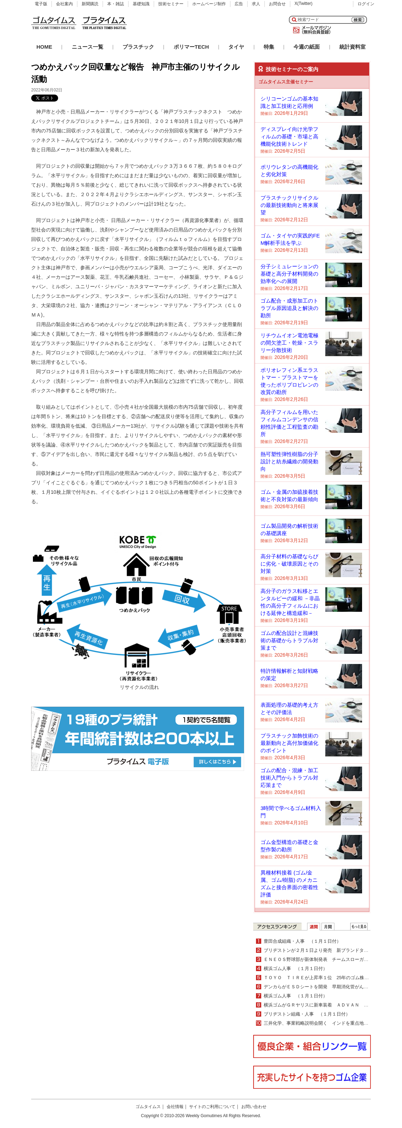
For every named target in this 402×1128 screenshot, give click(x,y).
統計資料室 (352, 47)
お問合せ (277, 3)
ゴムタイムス (148, 1106)
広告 (239, 3)
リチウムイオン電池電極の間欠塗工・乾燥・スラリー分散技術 (289, 342)
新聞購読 (90, 3)
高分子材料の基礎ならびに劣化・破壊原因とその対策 (289, 563)
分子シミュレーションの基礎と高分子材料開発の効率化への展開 (289, 273)
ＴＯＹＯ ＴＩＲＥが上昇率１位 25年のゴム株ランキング (325, 977)
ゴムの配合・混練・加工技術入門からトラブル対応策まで (289, 777)
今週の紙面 (306, 47)
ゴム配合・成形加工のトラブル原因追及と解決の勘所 (289, 308)
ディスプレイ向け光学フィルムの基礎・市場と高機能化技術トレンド (289, 136)
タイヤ (236, 47)
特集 (269, 47)
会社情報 (175, 1106)
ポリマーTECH (191, 47)
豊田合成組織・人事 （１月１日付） (302, 941)
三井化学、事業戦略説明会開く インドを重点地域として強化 (327, 1023)
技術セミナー (170, 3)
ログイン (366, 3)
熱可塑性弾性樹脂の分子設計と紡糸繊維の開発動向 (289, 461)
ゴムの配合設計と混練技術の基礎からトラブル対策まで (289, 640)
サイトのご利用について (212, 1106)
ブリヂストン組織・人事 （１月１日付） (307, 1014)
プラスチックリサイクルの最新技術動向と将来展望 (289, 205)
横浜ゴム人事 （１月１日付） (295, 968)
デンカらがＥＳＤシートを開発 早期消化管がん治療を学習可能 (330, 986)
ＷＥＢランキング (359, 926)
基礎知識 (141, 3)
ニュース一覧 (87, 47)
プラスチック (138, 47)
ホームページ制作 (209, 3)
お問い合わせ (253, 1106)
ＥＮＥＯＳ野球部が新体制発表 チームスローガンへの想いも (327, 959)
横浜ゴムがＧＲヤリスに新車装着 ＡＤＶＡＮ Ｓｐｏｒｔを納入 (332, 1005)
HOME (44, 47)
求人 (256, 3)
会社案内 (64, 3)
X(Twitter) (303, 3)
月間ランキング (327, 926)
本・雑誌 (115, 3)
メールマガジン (310, 30)
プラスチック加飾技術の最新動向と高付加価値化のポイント (289, 743)
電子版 (41, 3)
